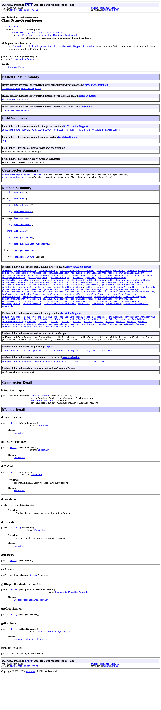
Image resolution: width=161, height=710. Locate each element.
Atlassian (31, 707)
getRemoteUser (136, 338)
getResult (30, 341)
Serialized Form (16, 68)
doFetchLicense (22, 212)
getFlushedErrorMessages (112, 290)
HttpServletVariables (47, 46)
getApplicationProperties (99, 284)
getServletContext (12, 304)
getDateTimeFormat (90, 287)
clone (5, 372)
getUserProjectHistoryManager (122, 304)
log (4, 144)
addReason (7, 284)
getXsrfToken (74, 307)
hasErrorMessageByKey (117, 307)
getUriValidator (53, 304)
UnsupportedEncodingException (72, 625)
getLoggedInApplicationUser (62, 296)
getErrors (77, 290)
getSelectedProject (96, 301)
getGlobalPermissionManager (18, 293)
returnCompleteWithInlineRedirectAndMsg (67, 318)
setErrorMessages (98, 383)
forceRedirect (38, 284)
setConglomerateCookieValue (60, 321)
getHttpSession (116, 293)
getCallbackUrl (22, 233)
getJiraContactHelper (139, 293)
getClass (37, 372)
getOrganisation (23, 246)
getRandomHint (60, 298)
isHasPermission (11, 313)
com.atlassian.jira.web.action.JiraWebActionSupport (46, 35)
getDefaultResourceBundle (16, 338)
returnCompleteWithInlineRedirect (21, 318)
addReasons (22, 284)
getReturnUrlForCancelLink (34, 301)
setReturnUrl (113, 321)
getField (90, 290)
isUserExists (37, 315)
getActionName (114, 335)
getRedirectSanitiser (129, 298)
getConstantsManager (48, 287)
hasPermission (10, 310)
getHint (40, 293)
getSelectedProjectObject (124, 301)
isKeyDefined (41, 347)
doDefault (19, 198)
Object (48, 368)
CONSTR (27, 10)
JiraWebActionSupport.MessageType (21, 90)
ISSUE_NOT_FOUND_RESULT (15, 133)
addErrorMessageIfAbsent (111, 281)
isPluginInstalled (24, 260)
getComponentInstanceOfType (141, 335)
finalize (25, 372)
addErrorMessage (48, 281)
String (9, 198)
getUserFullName (74, 304)
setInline (83, 321)
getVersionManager (12, 307)
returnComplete (103, 315)
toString (85, 372)
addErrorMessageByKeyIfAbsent (77, 281)
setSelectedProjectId (135, 321)
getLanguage (37, 296)
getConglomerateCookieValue (18, 287)
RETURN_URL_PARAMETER (90, 133)
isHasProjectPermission (78, 313)
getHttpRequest (75, 293)
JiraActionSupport (68, 140)
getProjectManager (39, 298)
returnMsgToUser (11, 321)
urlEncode (7, 324)
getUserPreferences (110, 344)
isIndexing (25, 347)
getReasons (77, 298)
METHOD (35, 10)
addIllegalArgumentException (76, 335)
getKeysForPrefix (79, 338)
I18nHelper (30, 46)
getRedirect (92, 298)
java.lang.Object (11, 27)
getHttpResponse (96, 293)
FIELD (20, 10)
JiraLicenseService (13, 182)
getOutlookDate (134, 296)
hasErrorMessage (93, 307)
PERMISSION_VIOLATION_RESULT (48, 133)
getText (43, 341)
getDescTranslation (142, 287)
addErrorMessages (12, 335)
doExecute (19, 205)
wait (95, 372)
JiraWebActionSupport (23, 60)
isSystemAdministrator (15, 315)
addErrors (51, 335)
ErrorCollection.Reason (15, 101)
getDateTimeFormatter (116, 287)
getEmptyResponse (37, 290)
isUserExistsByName (82, 315)
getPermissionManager (14, 298)
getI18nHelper (59, 338)
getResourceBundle (12, 341)
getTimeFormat (33, 304)
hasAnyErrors (9, 347)
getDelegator (41, 338)
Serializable (88, 46)
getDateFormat (70, 287)
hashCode (50, 372)
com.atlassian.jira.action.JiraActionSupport (37, 32)
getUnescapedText (56, 344)
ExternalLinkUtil (33, 179)
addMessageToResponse (139, 281)
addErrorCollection (25, 281)
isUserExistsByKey (57, 315)
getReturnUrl (9, 301)
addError (7, 281)
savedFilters (112, 133)
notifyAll (72, 372)
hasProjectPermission (32, 310)
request (71, 133)
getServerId (148, 301)
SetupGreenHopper (12, 179)
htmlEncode (53, 310)
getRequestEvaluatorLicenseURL (31, 253)
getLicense (20, 239)
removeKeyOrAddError (62, 347)
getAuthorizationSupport (130, 284)
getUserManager (94, 304)
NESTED (13, 10)
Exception (42, 451)
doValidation (21, 226)
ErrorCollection (15, 46)
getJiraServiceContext (15, 296)
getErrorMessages (59, 290)
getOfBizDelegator (115, 338)
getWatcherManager (133, 344)
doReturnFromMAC (23, 219)
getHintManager (56, 293)
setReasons (98, 321)
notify (61, 372)
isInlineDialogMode (134, 313)
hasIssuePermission (143, 307)
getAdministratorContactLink (65, 284)
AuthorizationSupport (70, 46)
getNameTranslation (112, 296)
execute (99, 335)
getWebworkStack (34, 307)
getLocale (97, 338)
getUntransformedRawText (82, 344)
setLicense (20, 267)
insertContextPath (72, 310)
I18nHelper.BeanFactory (15, 113)
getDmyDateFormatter (13, 290)
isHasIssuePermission (97, 310)
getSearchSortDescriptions (67, 301)
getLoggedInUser (89, 296)
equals (14, 372)
